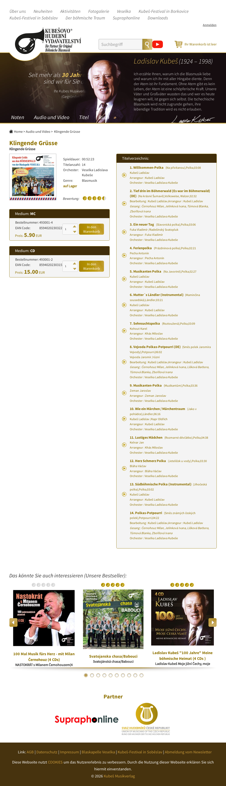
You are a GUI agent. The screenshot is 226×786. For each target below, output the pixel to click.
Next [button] (212, 622)
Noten (17, 117)
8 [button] (129, 675)
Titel (84, 117)
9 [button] (135, 675)
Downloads (158, 18)
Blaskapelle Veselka (98, 751)
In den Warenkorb (91, 229)
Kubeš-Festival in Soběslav (33, 18)
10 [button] (141, 675)
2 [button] (92, 675)
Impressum (69, 751)
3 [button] (98, 675)
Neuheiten (43, 11)
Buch (103, 117)
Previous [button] (13, 622)
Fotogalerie (98, 11)
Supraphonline (126, 18)
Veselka (124, 11)
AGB (30, 751)
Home (18, 131)
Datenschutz (46, 751)
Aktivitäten (70, 11)
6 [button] (116, 675)
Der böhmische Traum (85, 18)
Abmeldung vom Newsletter (188, 751)
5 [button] (110, 675)
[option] (44, 622)
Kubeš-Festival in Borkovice (164, 11)
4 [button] (104, 675)
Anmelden (210, 25)
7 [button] (123, 675)
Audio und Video (51, 117)
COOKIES (55, 762)
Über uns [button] (17, 11)
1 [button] (86, 675)
